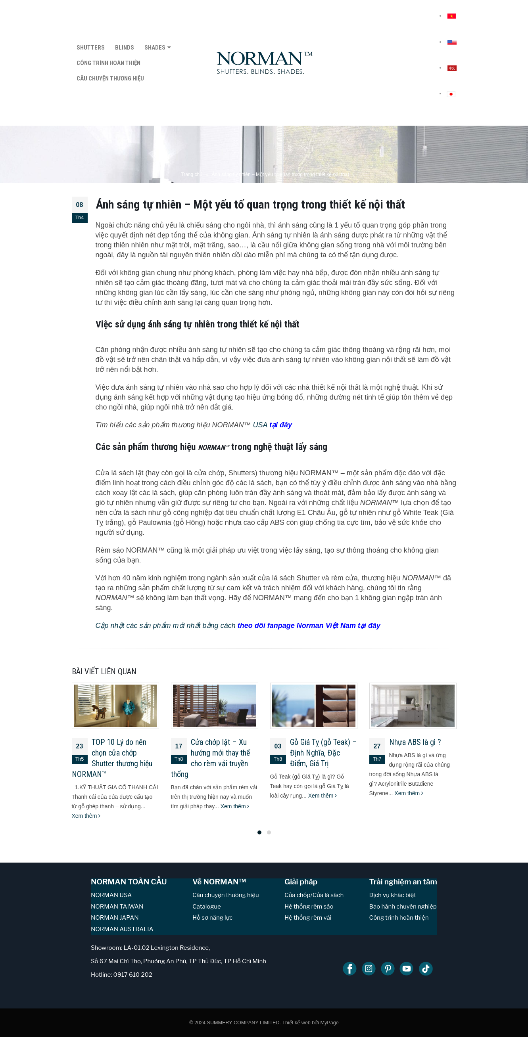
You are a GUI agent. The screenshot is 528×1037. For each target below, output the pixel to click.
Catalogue (206, 906)
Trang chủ (191, 174)
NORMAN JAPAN (115, 917)
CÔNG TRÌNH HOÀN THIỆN (108, 63)
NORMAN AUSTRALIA (122, 929)
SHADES (154, 47)
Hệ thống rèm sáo (308, 906)
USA (271, 425)
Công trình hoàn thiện (399, 917)
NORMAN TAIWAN (117, 906)
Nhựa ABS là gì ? (415, 742)
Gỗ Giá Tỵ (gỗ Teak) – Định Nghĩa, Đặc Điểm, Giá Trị (323, 752)
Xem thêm (86, 816)
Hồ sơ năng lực (212, 917)
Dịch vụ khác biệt (392, 895)
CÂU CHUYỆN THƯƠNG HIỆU (110, 78)
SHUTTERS (91, 47)
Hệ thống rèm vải (307, 917)
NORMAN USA (111, 895)
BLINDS (124, 47)
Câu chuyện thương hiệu (225, 895)
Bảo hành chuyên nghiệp (403, 906)
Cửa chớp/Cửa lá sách (314, 895)
